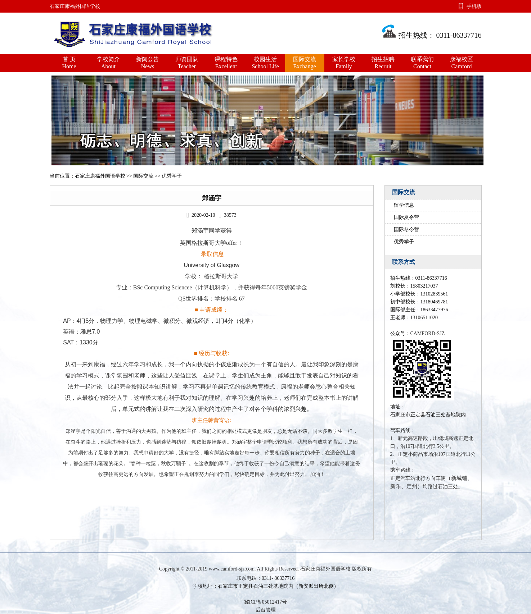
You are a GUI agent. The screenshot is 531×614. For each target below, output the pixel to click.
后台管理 (266, 610)
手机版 (474, 6)
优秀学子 (404, 241)
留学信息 (404, 205)
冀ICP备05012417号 (265, 602)
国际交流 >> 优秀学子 (157, 176)
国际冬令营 (406, 229)
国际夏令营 (406, 217)
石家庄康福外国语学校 (100, 176)
